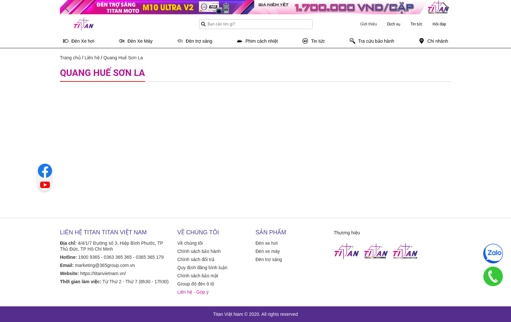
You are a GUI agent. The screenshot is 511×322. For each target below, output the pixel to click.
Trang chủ (70, 57)
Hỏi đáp (439, 24)
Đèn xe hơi (267, 243)
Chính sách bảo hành (199, 251)
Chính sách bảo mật (197, 275)
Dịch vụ (394, 24)
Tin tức (416, 24)
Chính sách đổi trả (195, 259)
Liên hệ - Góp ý (193, 292)
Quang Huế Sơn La (123, 57)
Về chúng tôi (190, 243)
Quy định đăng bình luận (202, 267)
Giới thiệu (368, 24)
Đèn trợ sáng (269, 259)
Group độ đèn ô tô (195, 283)
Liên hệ (91, 57)
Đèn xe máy (268, 251)
